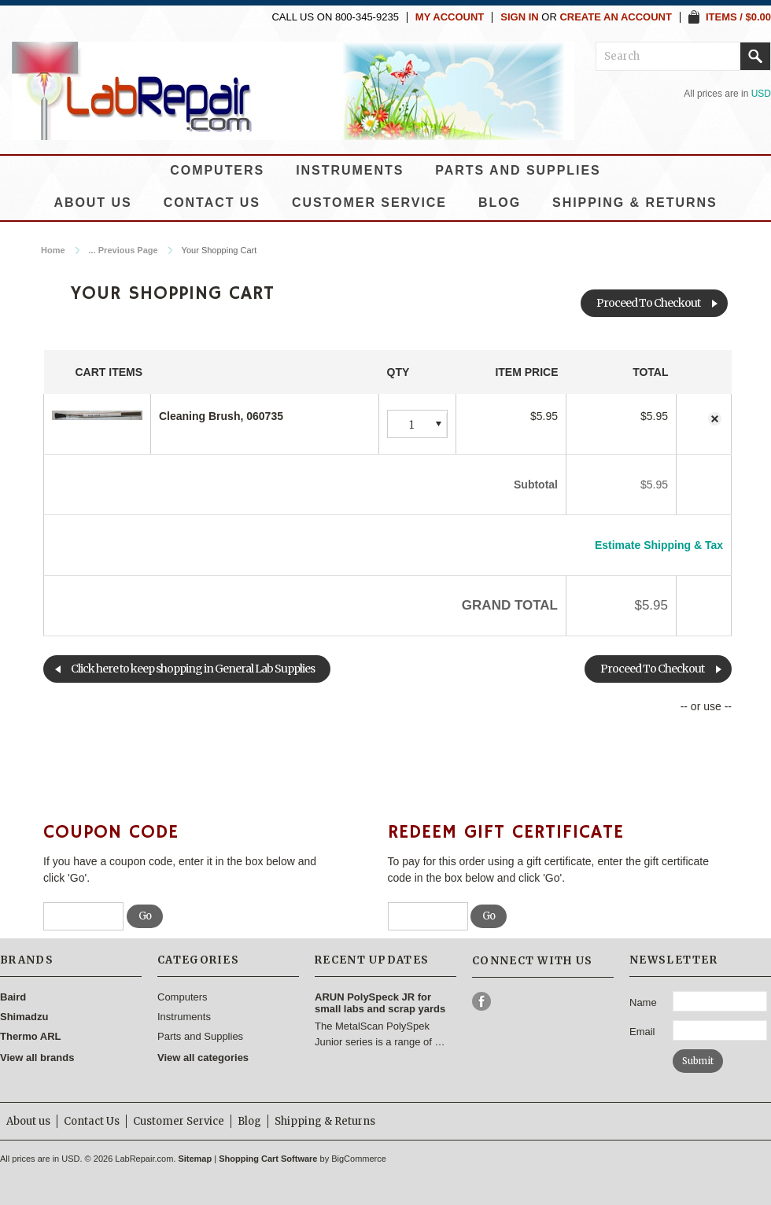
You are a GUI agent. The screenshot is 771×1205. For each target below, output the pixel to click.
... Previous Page (123, 250)
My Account (449, 17)
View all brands (37, 1057)
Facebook (482, 1002)
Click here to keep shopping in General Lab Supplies (193, 668)
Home (53, 250)
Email (642, 1031)
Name (643, 1002)
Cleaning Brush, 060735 (221, 416)
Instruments (350, 170)
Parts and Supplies (517, 170)
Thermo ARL (30, 1036)
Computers (217, 170)
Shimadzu (24, 1017)
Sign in (519, 17)
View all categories (203, 1057)
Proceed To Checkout (648, 303)
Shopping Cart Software (268, 1158)
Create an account (615, 17)
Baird (13, 997)
